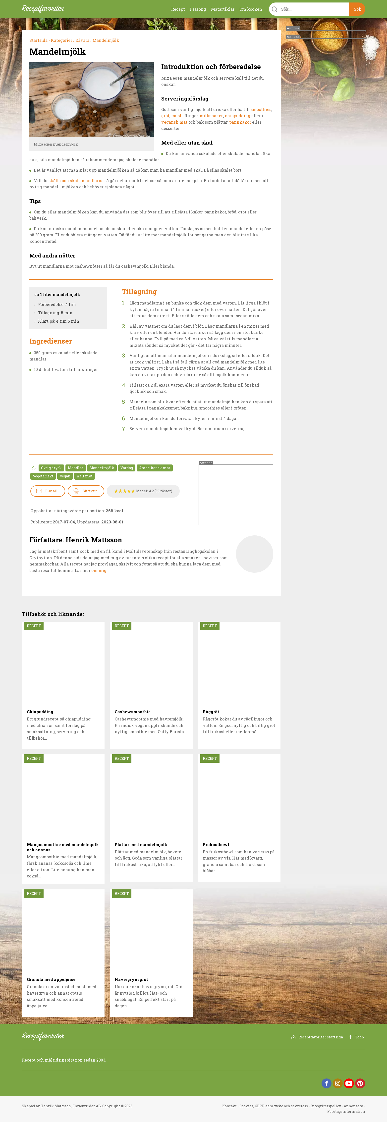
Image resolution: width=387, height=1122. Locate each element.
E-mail (51, 491)
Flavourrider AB (86, 1106)
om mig (99, 570)
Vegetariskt (43, 476)
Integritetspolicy (326, 1106)
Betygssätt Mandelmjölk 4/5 (129, 491)
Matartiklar (222, 9)
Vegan (65, 476)
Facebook (327, 1083)
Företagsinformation (346, 1111)
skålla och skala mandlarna (76, 180)
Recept (178, 9)
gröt (165, 115)
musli (177, 115)
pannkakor (240, 122)
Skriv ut (90, 491)
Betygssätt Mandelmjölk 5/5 (133, 491)
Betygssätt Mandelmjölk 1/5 (116, 491)
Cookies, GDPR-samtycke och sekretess (273, 1106)
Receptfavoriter (47, 1037)
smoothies (261, 109)
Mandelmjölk (102, 467)
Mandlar (75, 467)
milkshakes (211, 115)
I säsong (198, 9)
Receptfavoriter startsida (320, 1037)
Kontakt (229, 1106)
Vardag (126, 467)
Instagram (338, 1083)
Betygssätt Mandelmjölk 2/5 (120, 491)
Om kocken (250, 9)
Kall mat (85, 476)
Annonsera (353, 1106)
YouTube (349, 1083)
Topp (359, 1037)
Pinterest (360, 1083)
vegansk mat (174, 122)
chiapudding (237, 115)
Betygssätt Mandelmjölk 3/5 (125, 491)
